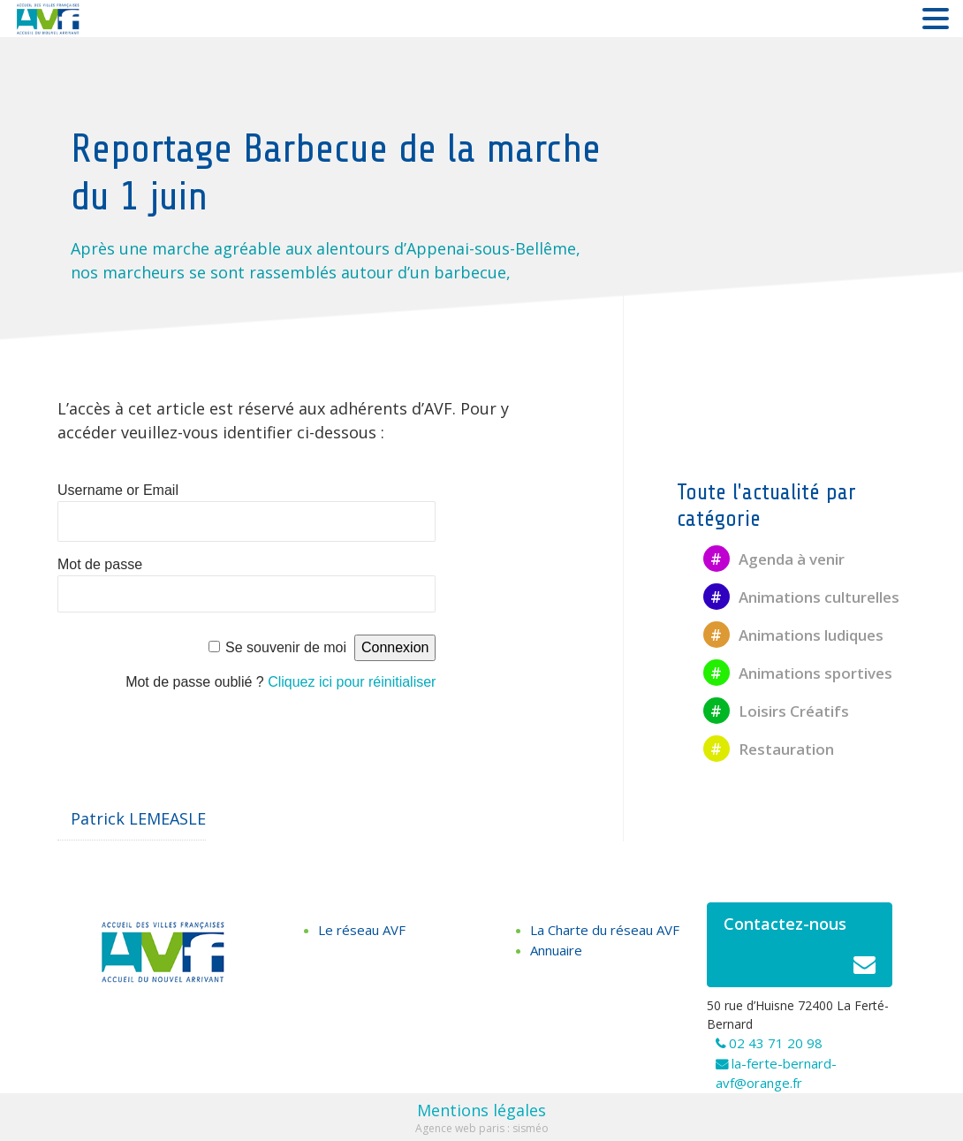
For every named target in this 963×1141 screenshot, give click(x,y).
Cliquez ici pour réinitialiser (352, 681)
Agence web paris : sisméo (482, 1128)
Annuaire (556, 950)
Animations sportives (797, 673)
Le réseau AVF (362, 930)
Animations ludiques (793, 635)
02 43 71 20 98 (776, 1043)
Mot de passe (99, 564)
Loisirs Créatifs (776, 711)
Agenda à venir (774, 559)
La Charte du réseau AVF (604, 930)
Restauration (768, 749)
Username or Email (117, 490)
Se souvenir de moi (285, 647)
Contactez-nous (800, 949)
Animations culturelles (801, 597)
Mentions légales (481, 1110)
